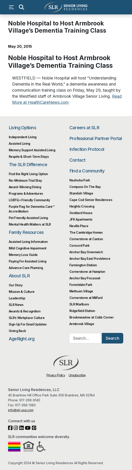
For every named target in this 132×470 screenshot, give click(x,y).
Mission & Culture (21, 292)
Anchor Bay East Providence (89, 258)
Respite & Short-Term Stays (29, 156)
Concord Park (79, 245)
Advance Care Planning (26, 268)
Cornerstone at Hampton (87, 271)
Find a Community (87, 171)
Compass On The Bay (85, 187)
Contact (77, 160)
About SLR (19, 275)
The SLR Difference (28, 164)
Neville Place (78, 226)
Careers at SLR (84, 127)
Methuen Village (81, 291)
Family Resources (26, 232)
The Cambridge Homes (86, 232)
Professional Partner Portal (95, 138)
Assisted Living (19, 143)
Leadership (17, 298)
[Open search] (21, 7)
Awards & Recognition (24, 311)
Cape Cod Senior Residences (90, 200)
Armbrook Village (81, 324)
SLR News (16, 305)
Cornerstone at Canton (86, 239)
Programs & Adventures (26, 193)
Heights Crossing (81, 206)
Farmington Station (83, 265)
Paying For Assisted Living (27, 261)
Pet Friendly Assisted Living (28, 218)
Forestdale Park (80, 285)
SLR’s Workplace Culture (26, 318)
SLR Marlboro (79, 304)
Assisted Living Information (28, 242)
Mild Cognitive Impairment (27, 248)
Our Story (16, 285)
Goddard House (80, 213)
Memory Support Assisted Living (32, 150)
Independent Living (22, 137)
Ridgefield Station (82, 311)
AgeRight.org (21, 338)
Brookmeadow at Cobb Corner (91, 317)
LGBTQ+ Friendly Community (29, 200)
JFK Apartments (80, 219)
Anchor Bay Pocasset (84, 278)
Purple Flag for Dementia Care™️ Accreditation (31, 209)
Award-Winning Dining (25, 187)
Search (112, 338)
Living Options (22, 127)
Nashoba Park (79, 180)
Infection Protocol (86, 149)
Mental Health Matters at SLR (30, 224)
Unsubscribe (77, 375)
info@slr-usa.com (20, 410)
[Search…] (85, 338)
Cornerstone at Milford (86, 298)
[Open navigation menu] (12, 7)
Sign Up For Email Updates (28, 324)
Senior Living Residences (65, 7)
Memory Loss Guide (23, 255)
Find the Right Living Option (28, 174)
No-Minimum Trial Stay (25, 180)
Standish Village (81, 193)
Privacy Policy (55, 375)
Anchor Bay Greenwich (86, 252)
